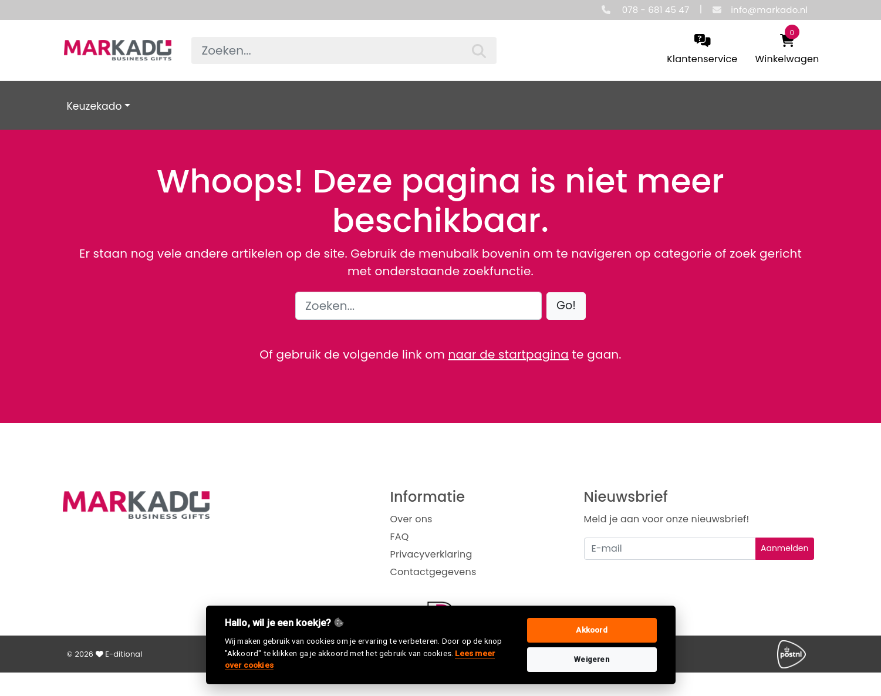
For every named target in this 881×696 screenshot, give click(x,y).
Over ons (411, 519)
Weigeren (591, 659)
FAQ (399, 536)
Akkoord (591, 630)
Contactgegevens (433, 572)
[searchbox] (344, 50)
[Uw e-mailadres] (670, 549)
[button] (566, 306)
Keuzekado (94, 106)
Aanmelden (785, 548)
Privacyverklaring (431, 554)
